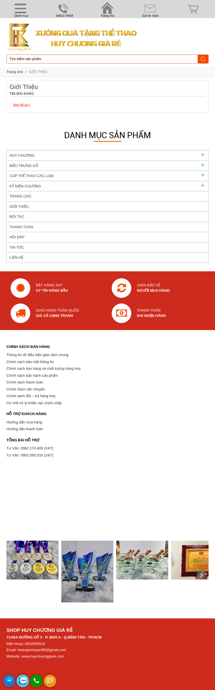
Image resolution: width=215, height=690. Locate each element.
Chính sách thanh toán (24, 382)
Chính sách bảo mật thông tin (30, 362)
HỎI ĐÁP (17, 237)
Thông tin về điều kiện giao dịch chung (37, 355)
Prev (13, 575)
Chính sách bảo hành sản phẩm (32, 375)
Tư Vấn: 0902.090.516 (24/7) (29, 455)
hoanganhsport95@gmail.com (42, 650)
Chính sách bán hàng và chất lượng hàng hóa (43, 368)
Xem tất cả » (21, 104)
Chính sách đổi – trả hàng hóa (30, 396)
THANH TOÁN (21, 227)
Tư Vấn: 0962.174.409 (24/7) (29, 448)
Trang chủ (14, 72)
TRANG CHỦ (20, 196)
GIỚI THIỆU (38, 72)
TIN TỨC (17, 247)
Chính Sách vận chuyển (25, 389)
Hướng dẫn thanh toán (24, 429)
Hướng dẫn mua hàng (24, 422)
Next (201, 575)
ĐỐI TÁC (17, 217)
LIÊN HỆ (16, 257)
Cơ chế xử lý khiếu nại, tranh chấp (34, 403)
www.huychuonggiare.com (43, 656)
